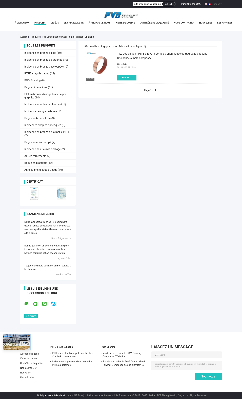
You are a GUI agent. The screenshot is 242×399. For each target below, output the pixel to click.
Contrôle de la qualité (154, 22)
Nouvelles (205, 22)
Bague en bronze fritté (37, 118)
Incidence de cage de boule (40, 111)
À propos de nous (99, 22)
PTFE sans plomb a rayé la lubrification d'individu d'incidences (72, 355)
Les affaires (224, 22)
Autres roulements (35, 156)
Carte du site (27, 377)
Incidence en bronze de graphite (43, 59)
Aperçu (24, 36)
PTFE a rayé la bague (36, 73)
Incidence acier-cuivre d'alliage (42, 149)
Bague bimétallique (35, 87)
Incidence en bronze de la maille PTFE (47, 132)
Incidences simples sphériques (42, 125)
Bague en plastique (35, 162)
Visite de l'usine (125, 22)
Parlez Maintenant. (191, 4)
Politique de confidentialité (51, 395)
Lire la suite (122, 64)
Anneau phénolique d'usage (40, 169)
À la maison (22, 22)
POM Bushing (32, 80)
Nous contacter (184, 22)
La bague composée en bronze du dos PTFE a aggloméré (72, 363)
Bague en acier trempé (37, 142)
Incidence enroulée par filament (43, 104)
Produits (40, 22)
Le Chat (126, 77)
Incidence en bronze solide (40, 52)
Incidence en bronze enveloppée (43, 66)
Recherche (169, 4)
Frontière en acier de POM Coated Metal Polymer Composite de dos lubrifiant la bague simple (124, 363)
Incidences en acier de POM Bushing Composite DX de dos (122, 355)
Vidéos (55, 22)
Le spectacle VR (74, 22)
